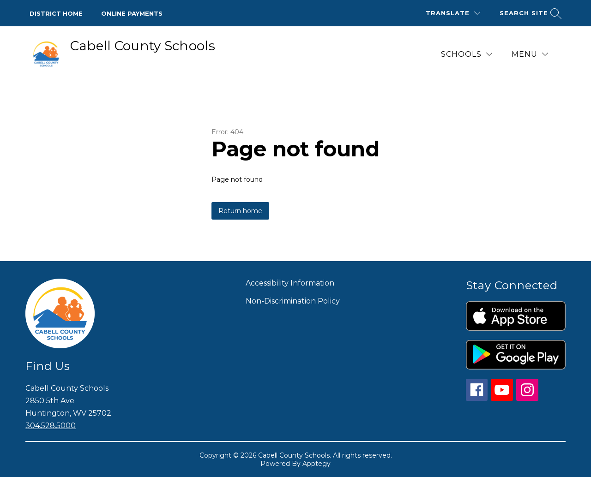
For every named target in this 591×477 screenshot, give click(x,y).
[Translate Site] (452, 13)
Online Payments (132, 13)
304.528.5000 (50, 425)
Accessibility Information (290, 283)
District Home (56, 13)
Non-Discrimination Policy (293, 301)
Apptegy (316, 463)
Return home (240, 211)
